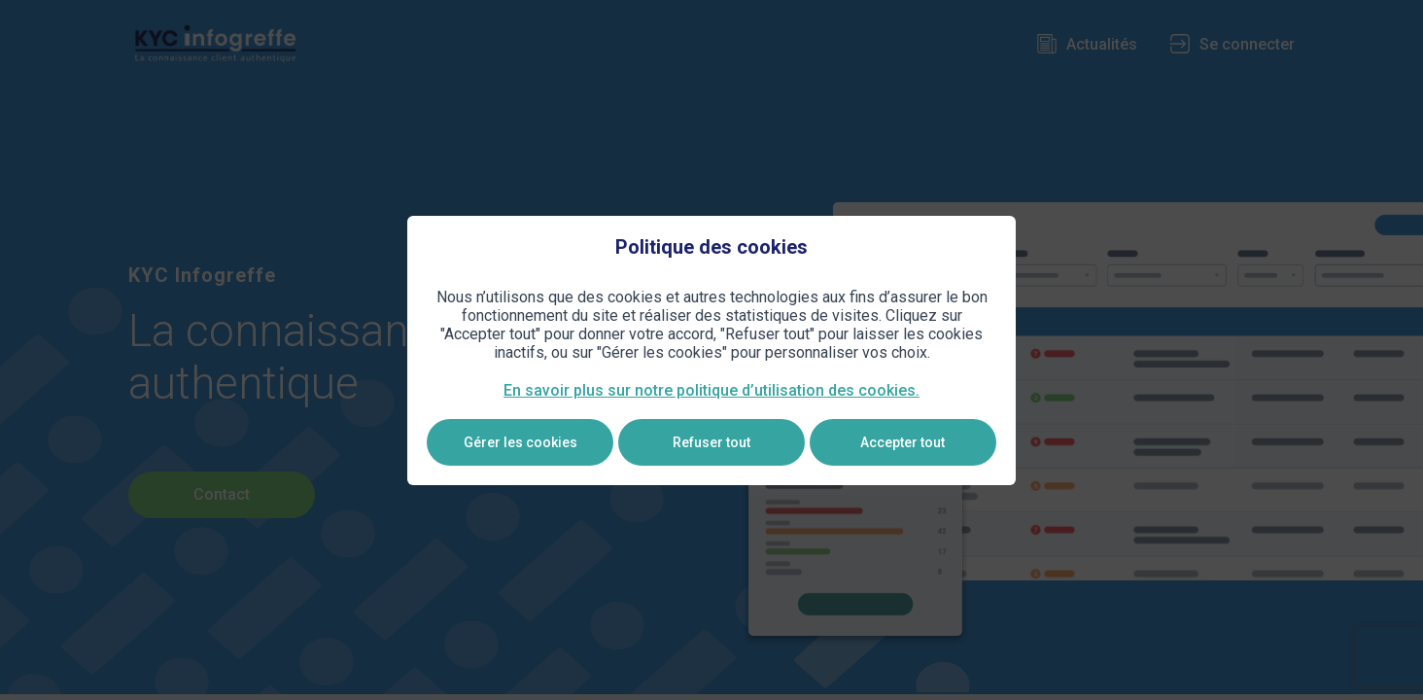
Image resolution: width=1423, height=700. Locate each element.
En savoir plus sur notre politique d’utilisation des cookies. (711, 390)
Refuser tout (711, 442)
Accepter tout (902, 442)
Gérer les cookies (520, 442)
